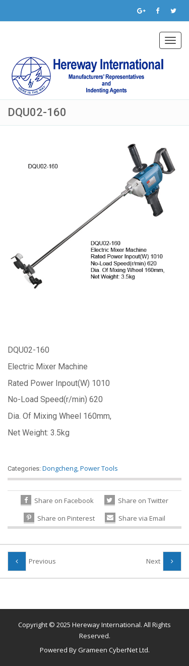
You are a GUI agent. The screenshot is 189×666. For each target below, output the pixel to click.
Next (153, 561)
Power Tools (99, 468)
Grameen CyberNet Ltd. (114, 649)
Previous (42, 561)
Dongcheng (59, 468)
